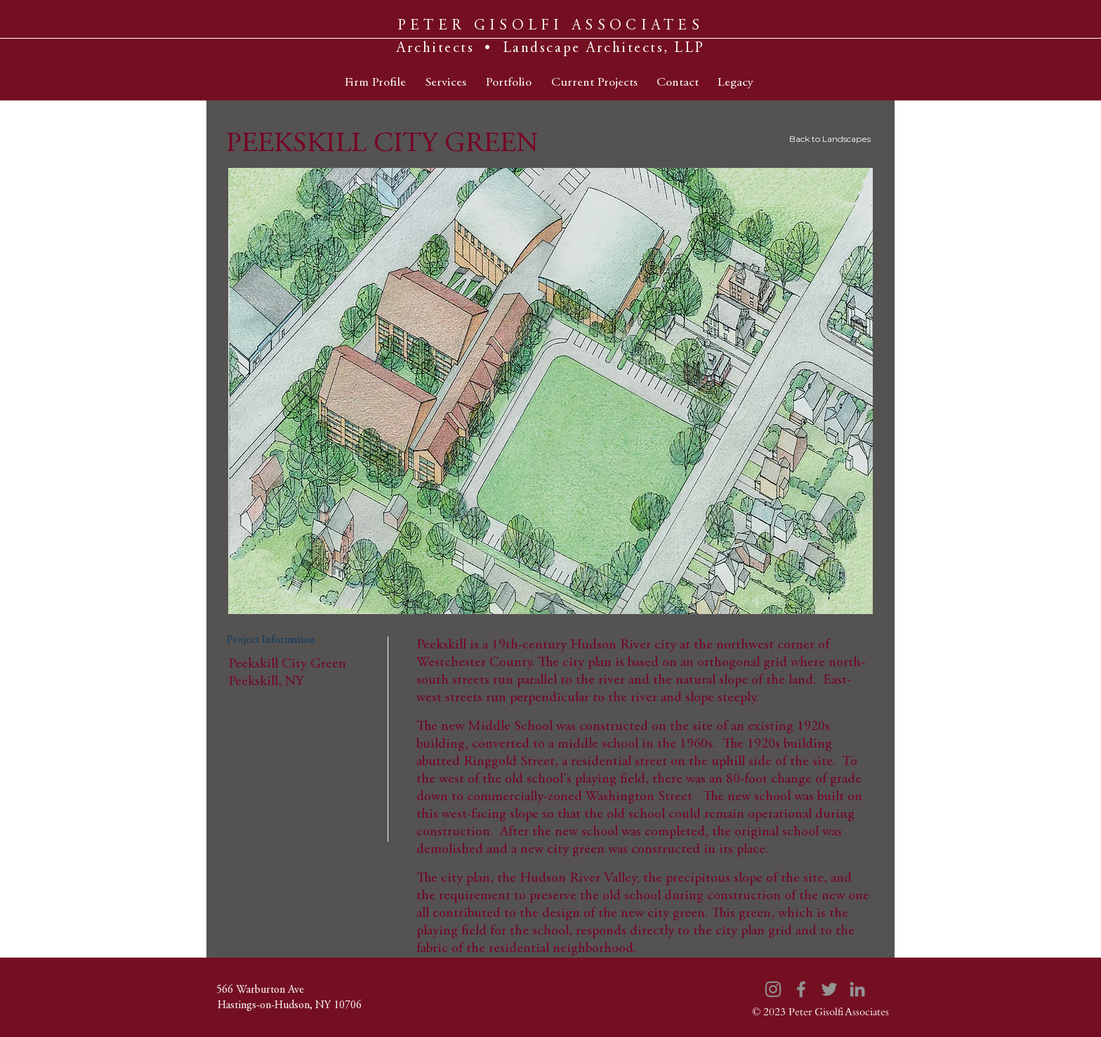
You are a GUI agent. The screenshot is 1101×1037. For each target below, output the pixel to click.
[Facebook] (801, 989)
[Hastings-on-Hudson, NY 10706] (289, 1005)
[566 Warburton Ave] (260, 990)
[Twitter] (829, 989)
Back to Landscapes (830, 138)
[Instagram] (773, 989)
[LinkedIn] (857, 989)
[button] (550, 391)
